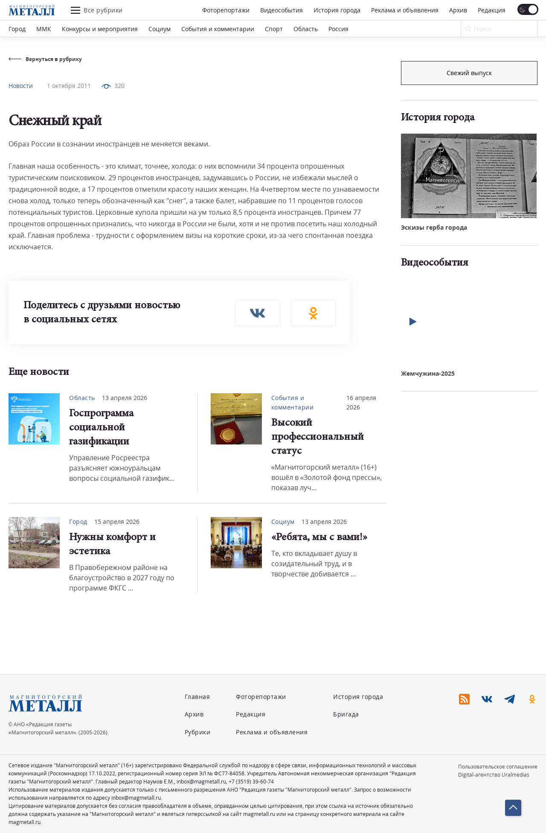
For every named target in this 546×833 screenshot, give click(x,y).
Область (305, 29)
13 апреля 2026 (124, 398)
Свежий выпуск (469, 217)
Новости (21, 86)
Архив (458, 10)
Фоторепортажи (226, 10)
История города (337, 10)
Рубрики (198, 732)
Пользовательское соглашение (497, 766)
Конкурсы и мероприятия (100, 29)
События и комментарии (217, 29)
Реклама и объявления (405, 10)
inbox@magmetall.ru (201, 781)
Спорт (274, 29)
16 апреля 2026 (361, 402)
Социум (159, 29)
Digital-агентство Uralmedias (493, 774)
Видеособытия (281, 10)
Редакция (491, 10)
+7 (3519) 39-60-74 (251, 781)
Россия (338, 29)
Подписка (469, 73)
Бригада (346, 714)
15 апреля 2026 (116, 521)
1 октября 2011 (69, 86)
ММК (43, 29)
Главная (197, 697)
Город (17, 29)
